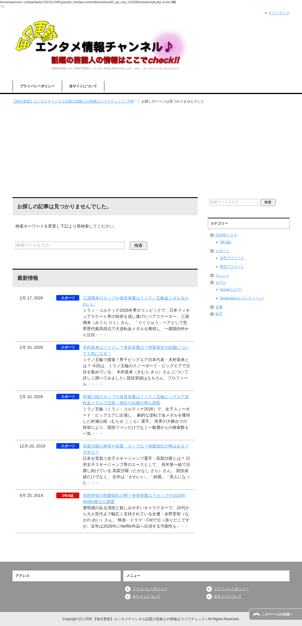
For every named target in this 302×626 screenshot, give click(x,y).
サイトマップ (278, 13)
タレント (222, 275)
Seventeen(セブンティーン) (241, 298)
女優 (218, 307)
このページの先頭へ (277, 614)
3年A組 (225, 242)
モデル (220, 282)
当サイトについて (83, 86)
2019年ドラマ (226, 235)
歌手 (218, 314)
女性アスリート (232, 258)
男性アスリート (232, 267)
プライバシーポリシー (37, 86)
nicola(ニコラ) (231, 289)
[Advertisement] (151, 151)
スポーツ (222, 251)
